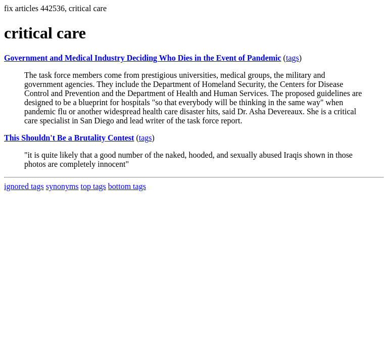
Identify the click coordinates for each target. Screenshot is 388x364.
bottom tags (127, 186)
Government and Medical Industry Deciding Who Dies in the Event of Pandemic (142, 58)
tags (292, 58)
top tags (93, 186)
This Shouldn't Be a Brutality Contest (69, 137)
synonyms (62, 186)
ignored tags (24, 186)
